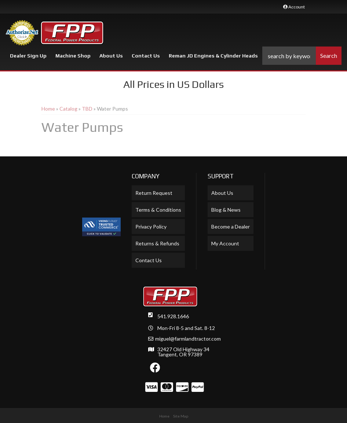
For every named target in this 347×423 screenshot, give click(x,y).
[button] (301, 56)
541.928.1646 (173, 316)
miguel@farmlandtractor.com (188, 338)
